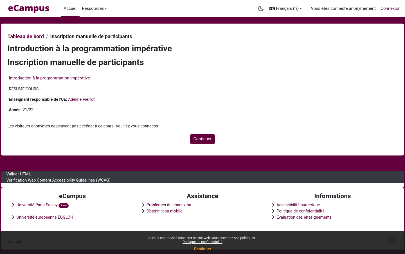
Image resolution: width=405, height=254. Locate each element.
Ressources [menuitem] (93, 8)
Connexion (390, 8)
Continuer (202, 249)
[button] (286, 8)
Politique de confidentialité (202, 242)
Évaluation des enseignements (300, 216)
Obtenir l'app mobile (169, 210)
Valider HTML (31, 172)
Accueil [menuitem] (70, 8)
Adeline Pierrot (96, 99)
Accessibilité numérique (294, 204)
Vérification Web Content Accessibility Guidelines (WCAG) (73, 179)
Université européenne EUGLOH (58, 216)
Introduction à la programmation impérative (62, 78)
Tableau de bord (38, 36)
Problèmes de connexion (174, 204)
